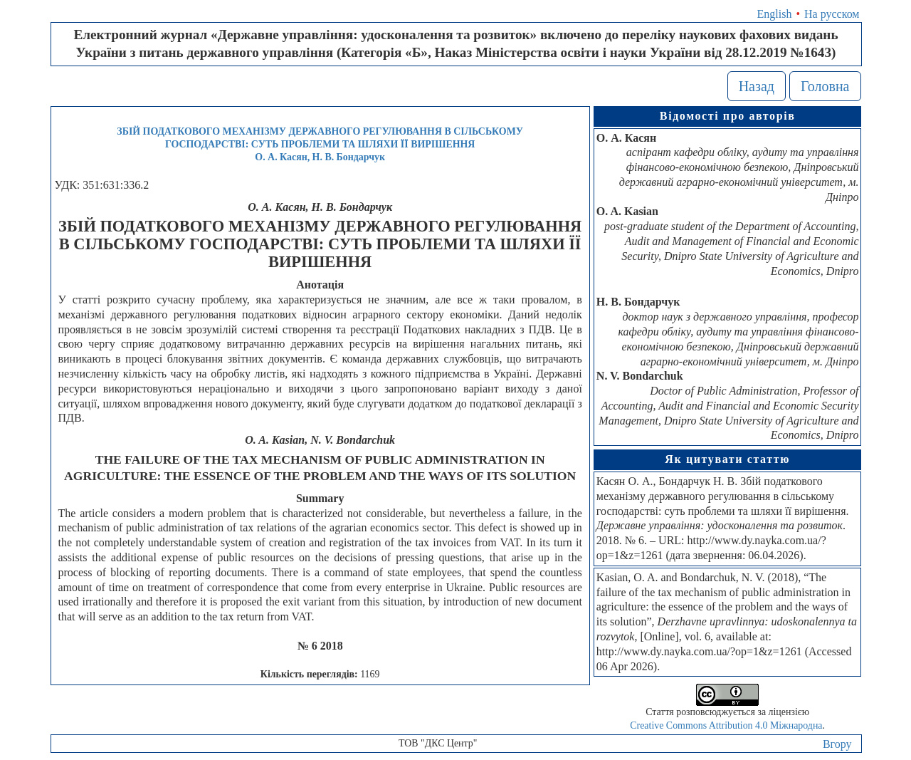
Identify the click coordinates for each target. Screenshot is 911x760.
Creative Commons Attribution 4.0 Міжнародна (726, 725)
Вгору (837, 744)
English (774, 14)
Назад (756, 86)
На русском (831, 14)
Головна (825, 86)
